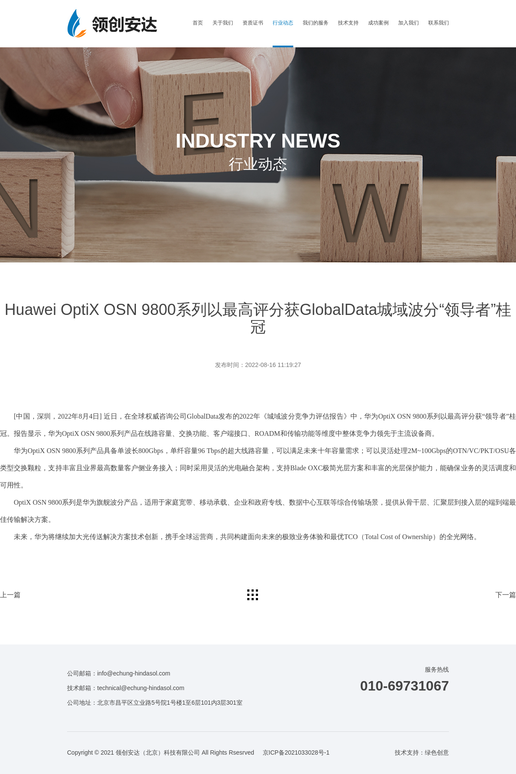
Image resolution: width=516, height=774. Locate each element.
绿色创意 (437, 752)
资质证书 (253, 23)
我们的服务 (316, 23)
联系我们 (438, 23)
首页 (198, 23)
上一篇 (10, 594)
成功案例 (378, 23)
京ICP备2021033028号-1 (296, 752)
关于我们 (222, 23)
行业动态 (283, 23)
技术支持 (348, 23)
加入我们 (408, 23)
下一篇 (505, 594)
